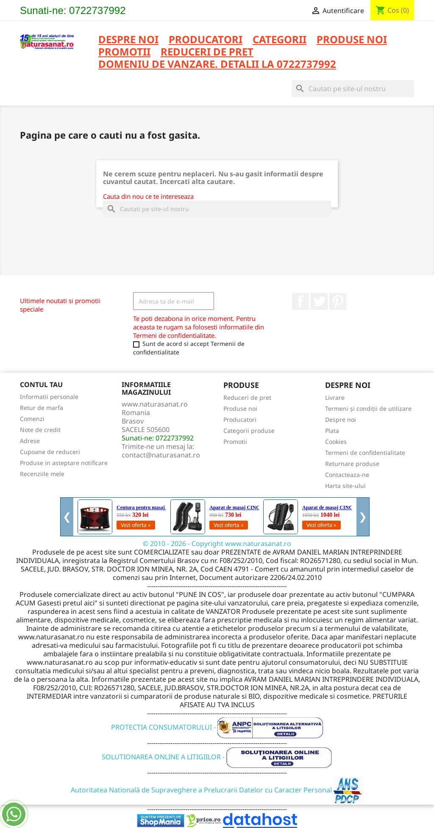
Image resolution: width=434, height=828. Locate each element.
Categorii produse (249, 431)
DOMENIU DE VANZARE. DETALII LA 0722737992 (217, 65)
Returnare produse (352, 464)
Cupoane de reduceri (50, 452)
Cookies (336, 442)
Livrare (335, 397)
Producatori (239, 419)
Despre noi (128, 40)
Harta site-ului (345, 486)
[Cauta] (353, 88)
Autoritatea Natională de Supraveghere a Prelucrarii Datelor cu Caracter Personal (217, 790)
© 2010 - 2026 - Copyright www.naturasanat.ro (217, 543)
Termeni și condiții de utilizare (368, 408)
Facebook (300, 301)
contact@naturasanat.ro (161, 455)
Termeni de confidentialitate (365, 453)
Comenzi (32, 419)
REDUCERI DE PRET (207, 52)
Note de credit (40, 430)
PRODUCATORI (205, 40)
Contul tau (41, 384)
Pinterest (337, 301)
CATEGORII (279, 40)
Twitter (319, 301)
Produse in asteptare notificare (64, 463)
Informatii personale (49, 397)
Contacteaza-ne (347, 475)
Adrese (30, 441)
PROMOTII (124, 52)
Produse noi (240, 408)
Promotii (235, 442)
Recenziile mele (42, 474)
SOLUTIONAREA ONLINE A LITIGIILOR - (217, 756)
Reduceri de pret (247, 397)
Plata (332, 431)
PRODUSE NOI (352, 40)
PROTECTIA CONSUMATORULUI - (217, 727)
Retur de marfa (41, 408)
